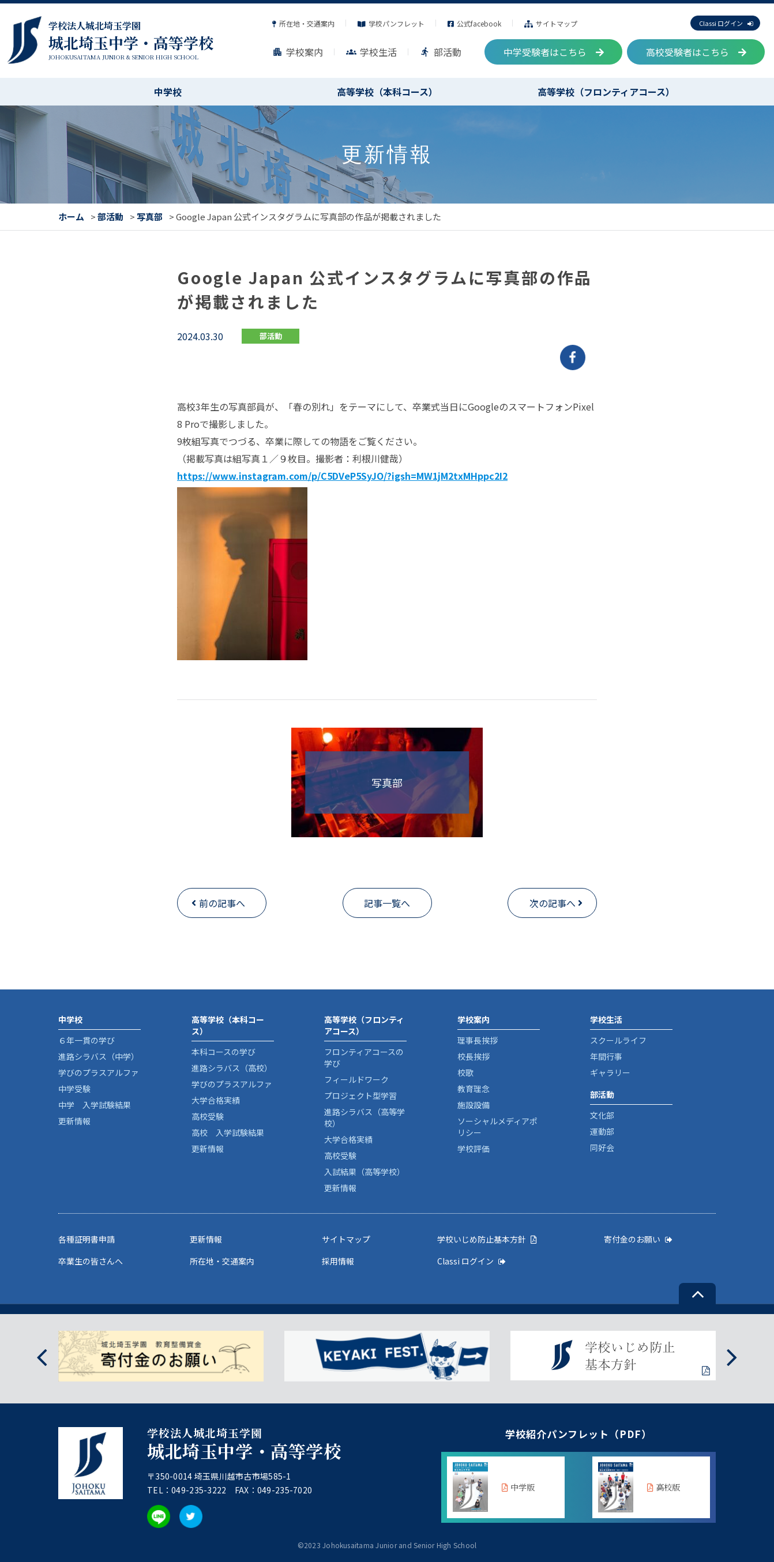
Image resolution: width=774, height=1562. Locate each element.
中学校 (168, 92)
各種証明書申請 (86, 1239)
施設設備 (473, 1105)
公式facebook (474, 23)
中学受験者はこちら (554, 52)
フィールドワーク (356, 1079)
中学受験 (74, 1088)
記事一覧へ (387, 903)
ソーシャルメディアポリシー (497, 1126)
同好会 (602, 1147)
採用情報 (338, 1261)
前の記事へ (222, 903)
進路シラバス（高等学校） (364, 1117)
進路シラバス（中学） (98, 1056)
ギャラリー (610, 1072)
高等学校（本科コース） (387, 92)
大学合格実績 (215, 1100)
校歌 (465, 1072)
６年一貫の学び (86, 1040)
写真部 (150, 216)
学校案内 (297, 52)
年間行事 (606, 1056)
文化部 (602, 1115)
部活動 (440, 52)
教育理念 (473, 1088)
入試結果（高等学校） (364, 1171)
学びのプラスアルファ (98, 1072)
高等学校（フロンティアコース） (606, 92)
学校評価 (473, 1148)
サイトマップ (550, 23)
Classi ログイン (726, 23)
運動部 (602, 1131)
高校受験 (207, 1116)
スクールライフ (618, 1040)
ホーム (71, 216)
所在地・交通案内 (303, 23)
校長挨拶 (473, 1056)
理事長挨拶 (477, 1040)
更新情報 (74, 1121)
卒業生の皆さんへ (90, 1261)
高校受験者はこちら (696, 52)
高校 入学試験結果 (227, 1132)
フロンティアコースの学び (364, 1057)
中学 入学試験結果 (94, 1105)
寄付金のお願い (638, 1239)
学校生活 (371, 52)
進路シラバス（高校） (231, 1068)
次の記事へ (552, 903)
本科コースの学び (223, 1051)
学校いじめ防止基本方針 (487, 1239)
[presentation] (41, 1356)
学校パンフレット (391, 23)
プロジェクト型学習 (360, 1095)
